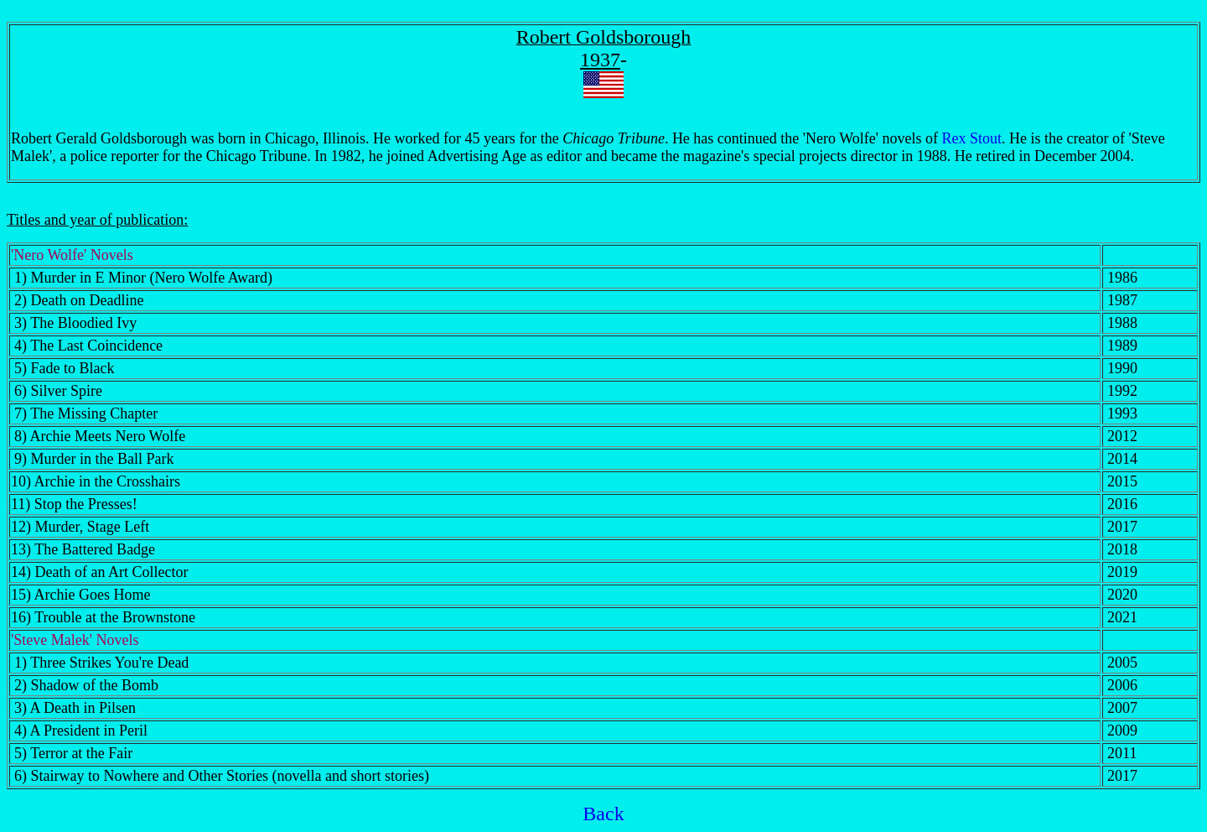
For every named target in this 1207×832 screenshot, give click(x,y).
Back (603, 813)
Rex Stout (972, 138)
